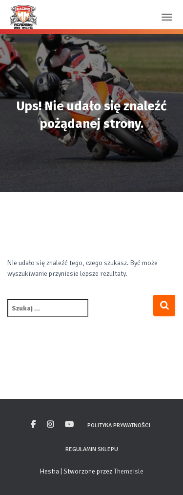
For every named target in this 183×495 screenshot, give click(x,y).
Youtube (69, 424)
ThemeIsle (128, 471)
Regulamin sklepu (91, 449)
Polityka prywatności (118, 425)
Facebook (33, 424)
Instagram (50, 424)
